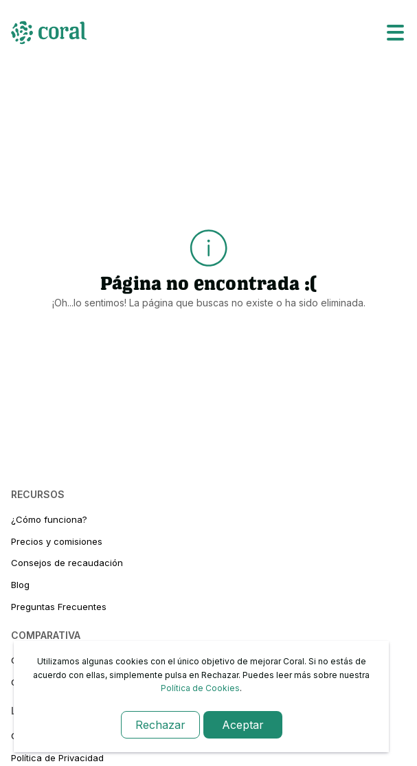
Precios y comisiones (56, 541)
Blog (20, 584)
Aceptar (243, 725)
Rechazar (160, 725)
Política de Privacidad (57, 757)
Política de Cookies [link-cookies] (200, 688)
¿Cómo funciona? (49, 519)
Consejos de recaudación (67, 562)
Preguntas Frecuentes (58, 606)
